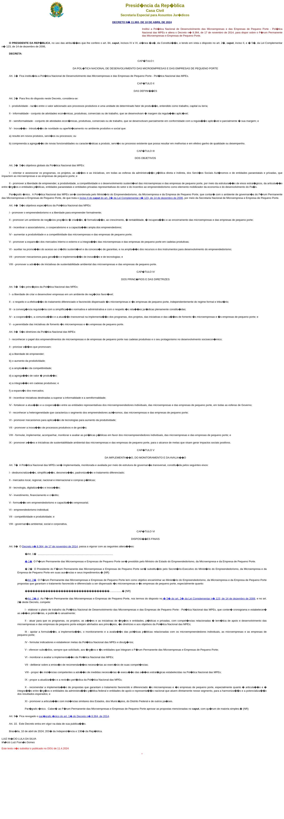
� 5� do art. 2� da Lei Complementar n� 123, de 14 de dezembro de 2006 (208, 598)
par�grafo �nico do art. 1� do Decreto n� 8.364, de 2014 (74, 716)
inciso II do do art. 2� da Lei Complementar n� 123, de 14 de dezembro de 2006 (131, 197)
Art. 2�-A (33, 598)
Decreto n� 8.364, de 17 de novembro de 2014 (50, 546)
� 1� (28, 561)
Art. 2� (31, 580)
